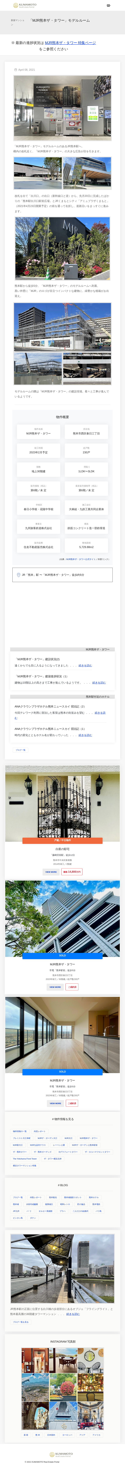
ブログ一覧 (20, 750)
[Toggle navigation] (108, 5)
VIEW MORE (51, 872)
